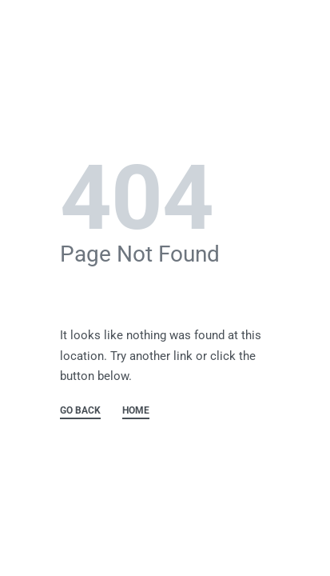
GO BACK (80, 411)
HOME (135, 411)
